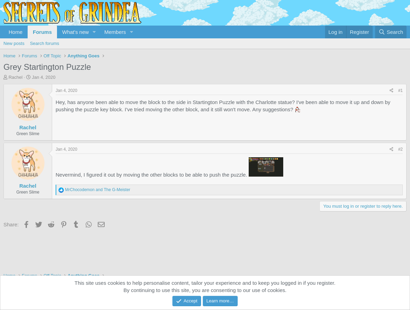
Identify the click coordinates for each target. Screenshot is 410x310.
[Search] (391, 32)
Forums (42, 32)
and (97, 189)
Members (115, 32)
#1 (400, 90)
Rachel (15, 77)
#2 (400, 149)
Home (15, 32)
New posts (14, 43)
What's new (75, 32)
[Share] (391, 91)
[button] (94, 32)
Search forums (44, 43)
